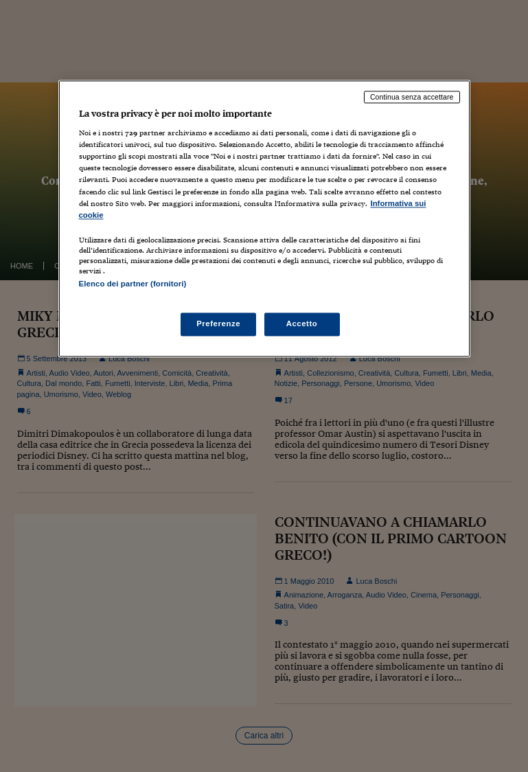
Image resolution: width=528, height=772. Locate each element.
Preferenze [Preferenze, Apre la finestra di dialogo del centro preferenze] (218, 323)
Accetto (302, 323)
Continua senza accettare (412, 97)
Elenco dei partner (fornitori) (133, 284)
